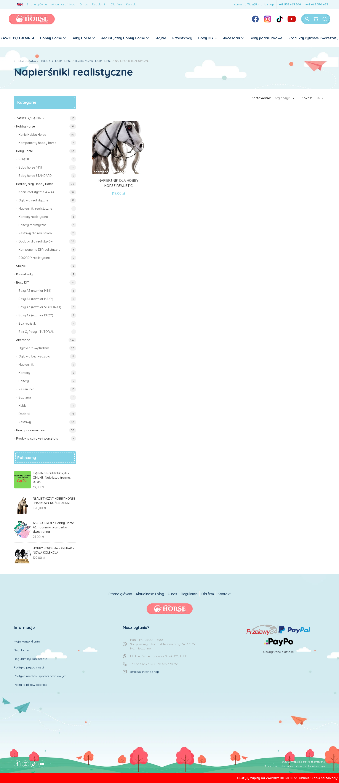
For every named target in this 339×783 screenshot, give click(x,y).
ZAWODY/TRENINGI (17, 38)
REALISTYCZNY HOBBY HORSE (93, 60)
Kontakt (131, 4)
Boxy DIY (207, 38)
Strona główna (37, 4)
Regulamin (99, 4)
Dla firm (116, 4)
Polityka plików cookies (30, 685)
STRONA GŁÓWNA (25, 60)
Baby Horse (83, 38)
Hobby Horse (53, 38)
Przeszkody (182, 38)
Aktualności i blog (63, 4)
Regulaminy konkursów (30, 659)
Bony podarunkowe (265, 38)
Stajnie (160, 38)
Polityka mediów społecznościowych (40, 676)
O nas (84, 4)
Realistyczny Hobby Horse (125, 38)
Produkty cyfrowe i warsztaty (313, 38)
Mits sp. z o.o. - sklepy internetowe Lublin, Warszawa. (294, 766)
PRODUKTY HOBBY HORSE (55, 60)
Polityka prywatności (29, 667)
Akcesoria (233, 38)
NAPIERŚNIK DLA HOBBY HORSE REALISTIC (118, 183)
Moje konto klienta (27, 641)
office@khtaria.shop (259, 4)
